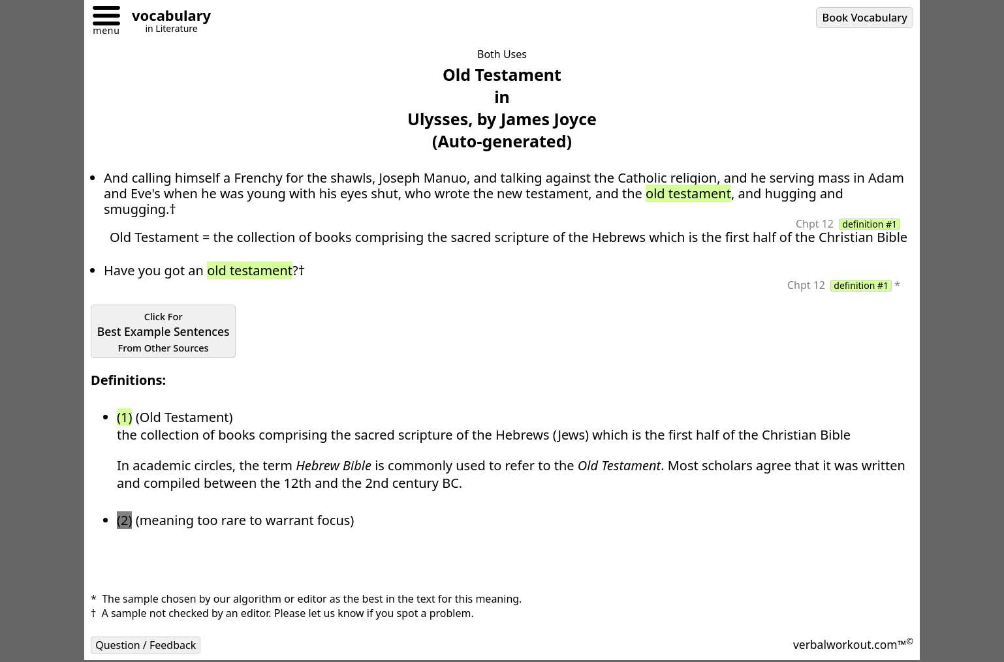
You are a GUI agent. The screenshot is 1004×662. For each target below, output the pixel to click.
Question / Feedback (145, 645)
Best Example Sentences (163, 332)
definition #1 (869, 224)
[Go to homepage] (166, 17)
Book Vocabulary (865, 17)
